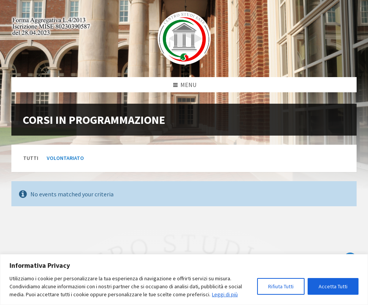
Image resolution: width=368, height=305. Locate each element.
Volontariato (65, 158)
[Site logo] (184, 62)
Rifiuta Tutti (281, 286)
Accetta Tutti (333, 286)
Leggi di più (225, 294)
